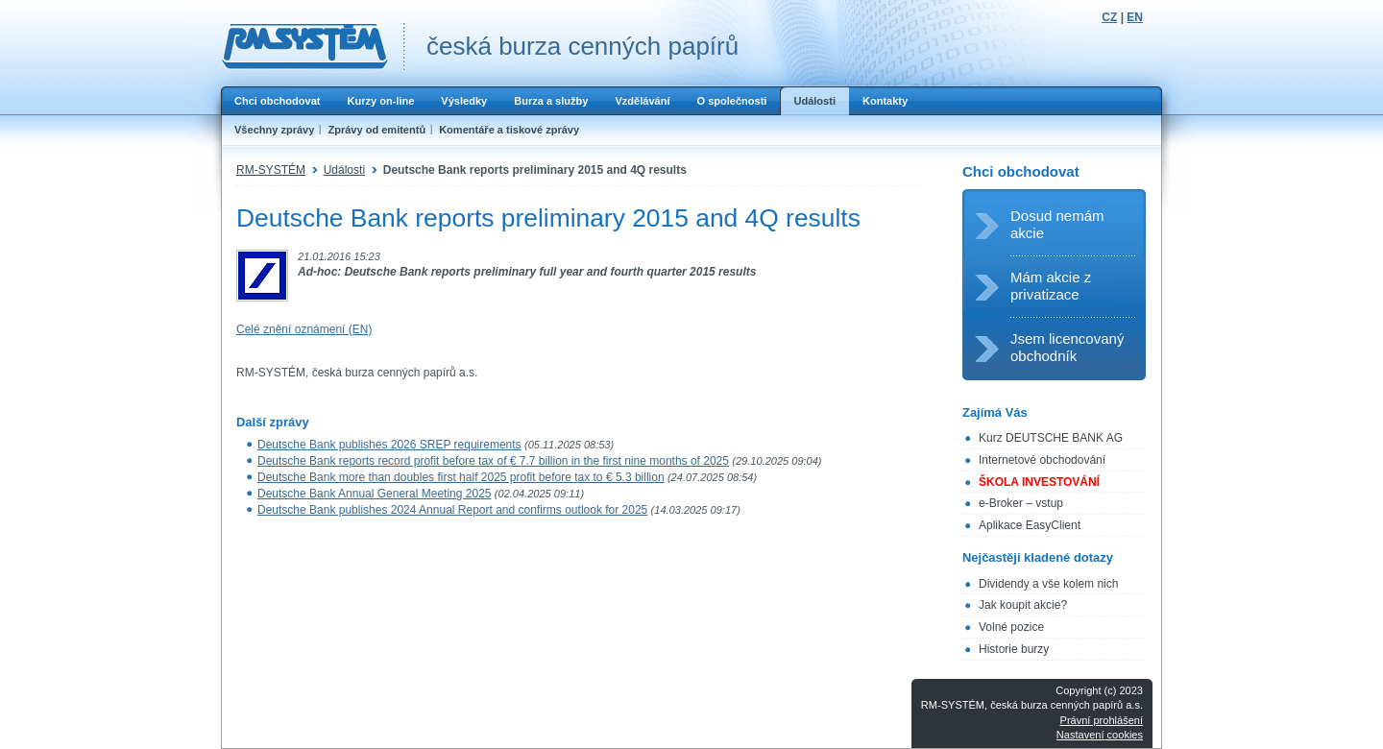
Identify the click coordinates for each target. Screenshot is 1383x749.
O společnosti (731, 101)
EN (1135, 17)
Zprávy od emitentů (376, 129)
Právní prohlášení (1101, 720)
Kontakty (885, 101)
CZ (1109, 17)
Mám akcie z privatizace (1050, 285)
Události (814, 101)
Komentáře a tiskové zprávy (509, 129)
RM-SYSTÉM (270, 170)
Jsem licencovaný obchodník (1067, 347)
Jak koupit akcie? (1023, 605)
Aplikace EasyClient (1029, 525)
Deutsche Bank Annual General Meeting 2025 (374, 493)
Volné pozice (1011, 627)
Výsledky (464, 101)
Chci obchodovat (277, 101)
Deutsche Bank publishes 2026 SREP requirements (389, 444)
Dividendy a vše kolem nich (1048, 584)
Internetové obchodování (1042, 460)
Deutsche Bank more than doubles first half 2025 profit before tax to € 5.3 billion (461, 477)
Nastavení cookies (1099, 734)
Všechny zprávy (274, 129)
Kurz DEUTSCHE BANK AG (1051, 438)
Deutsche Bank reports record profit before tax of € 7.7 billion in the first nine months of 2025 (493, 461)
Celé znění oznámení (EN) (304, 329)
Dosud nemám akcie (1057, 224)
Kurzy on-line (380, 101)
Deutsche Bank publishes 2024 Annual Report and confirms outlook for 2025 (452, 510)
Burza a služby (551, 101)
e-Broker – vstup (1021, 503)
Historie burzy (1014, 649)
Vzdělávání (642, 101)
